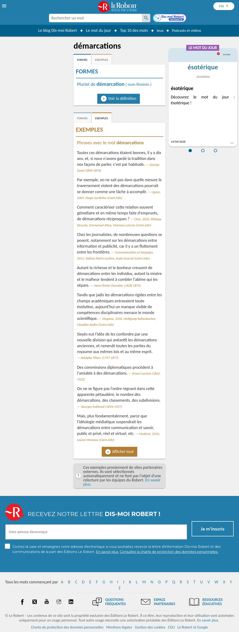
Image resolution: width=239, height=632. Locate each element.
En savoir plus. (208, 620)
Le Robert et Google (192, 627)
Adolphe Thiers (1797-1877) (99, 358)
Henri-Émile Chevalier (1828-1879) (117, 285)
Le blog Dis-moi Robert (55, 30)
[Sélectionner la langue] (223, 6)
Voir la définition (122, 98)
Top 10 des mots (132, 30)
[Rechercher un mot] (146, 18)
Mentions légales (119, 627)
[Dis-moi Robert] (170, 18)
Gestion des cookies (150, 627)
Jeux (158, 30)
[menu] (4, 6)
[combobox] (95, 18)
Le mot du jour (96, 30)
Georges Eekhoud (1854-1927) (101, 406)
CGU (171, 627)
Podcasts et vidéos (187, 30)
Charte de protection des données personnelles (67, 627)
